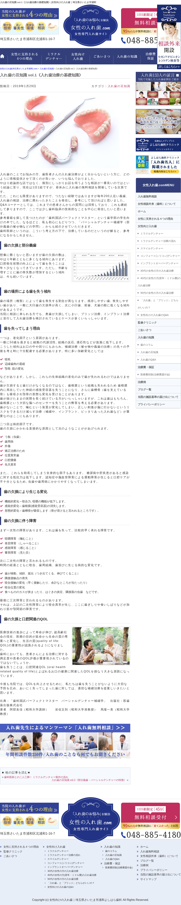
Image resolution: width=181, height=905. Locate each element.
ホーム (4, 58)
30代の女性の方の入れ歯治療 (157, 270)
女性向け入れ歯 (78, 58)
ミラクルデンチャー (54, 58)
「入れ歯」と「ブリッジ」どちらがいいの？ (158, 304)
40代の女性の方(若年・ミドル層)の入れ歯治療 (159, 282)
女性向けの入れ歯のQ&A (154, 315)
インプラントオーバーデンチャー (159, 263)
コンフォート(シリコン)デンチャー (160, 255)
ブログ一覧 (144, 389)
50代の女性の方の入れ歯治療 (157, 292)
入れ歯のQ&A (148, 359)
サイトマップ (148, 879)
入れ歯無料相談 (147, 196)
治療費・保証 (151, 58)
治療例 (142, 382)
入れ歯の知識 (127, 58)
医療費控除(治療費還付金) (155, 374)
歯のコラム (146, 344)
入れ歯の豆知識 (119, 86)
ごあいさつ (102, 58)
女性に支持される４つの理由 (155, 218)
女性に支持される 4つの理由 (25, 58)
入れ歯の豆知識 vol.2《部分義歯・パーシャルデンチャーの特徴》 (89, 780)
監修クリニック (171, 58)
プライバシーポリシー (151, 404)
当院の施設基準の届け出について (158, 396)
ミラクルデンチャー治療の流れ (158, 240)
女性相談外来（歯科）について (157, 203)
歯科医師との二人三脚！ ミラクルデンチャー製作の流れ (36, 777)
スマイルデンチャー (151, 248)
